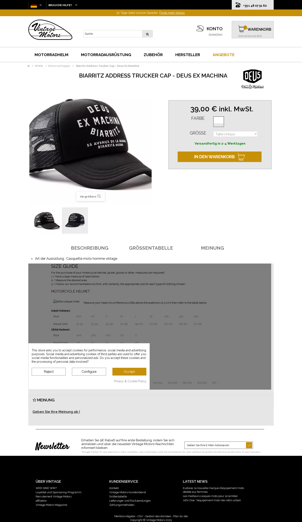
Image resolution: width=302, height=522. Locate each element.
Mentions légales (124, 516)
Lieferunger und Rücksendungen (130, 500)
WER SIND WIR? (46, 488)
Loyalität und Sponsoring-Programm (59, 492)
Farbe (197, 118)
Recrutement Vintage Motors (54, 496)
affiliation (41, 500)
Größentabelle (118, 496)
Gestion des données (158, 516)
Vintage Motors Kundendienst (127, 492)
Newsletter (52, 447)
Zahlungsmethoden (121, 504)
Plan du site (180, 516)
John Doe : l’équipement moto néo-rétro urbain (212, 500)
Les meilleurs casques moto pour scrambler (210, 496)
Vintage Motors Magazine (51, 504)
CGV (140, 516)
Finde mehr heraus (172, 12)
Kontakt (114, 488)
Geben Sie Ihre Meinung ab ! (56, 412)
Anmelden (216, 34)
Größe (198, 133)
